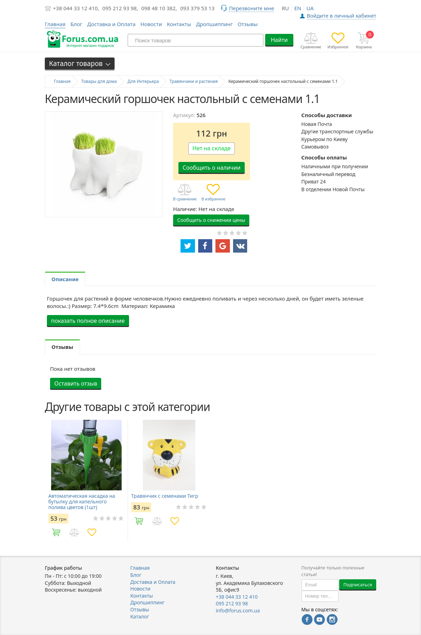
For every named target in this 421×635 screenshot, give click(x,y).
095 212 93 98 (232, 603)
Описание (65, 279)
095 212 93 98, (120, 8)
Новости (151, 24)
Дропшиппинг (214, 24)
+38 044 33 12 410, (76, 8)
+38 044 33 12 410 (237, 596)
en (297, 8)
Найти (279, 40)
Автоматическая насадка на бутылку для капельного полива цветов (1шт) (81, 501)
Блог (77, 24)
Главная (140, 567)
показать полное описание (88, 321)
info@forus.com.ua (238, 610)
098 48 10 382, (159, 8)
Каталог (139, 616)
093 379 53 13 (197, 8)
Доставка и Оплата (111, 24)
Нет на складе (212, 148)
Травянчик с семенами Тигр (164, 496)
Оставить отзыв (75, 383)
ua (309, 8)
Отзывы (248, 24)
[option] (86, 480)
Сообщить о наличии (211, 167)
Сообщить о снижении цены (211, 220)
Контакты (179, 24)
